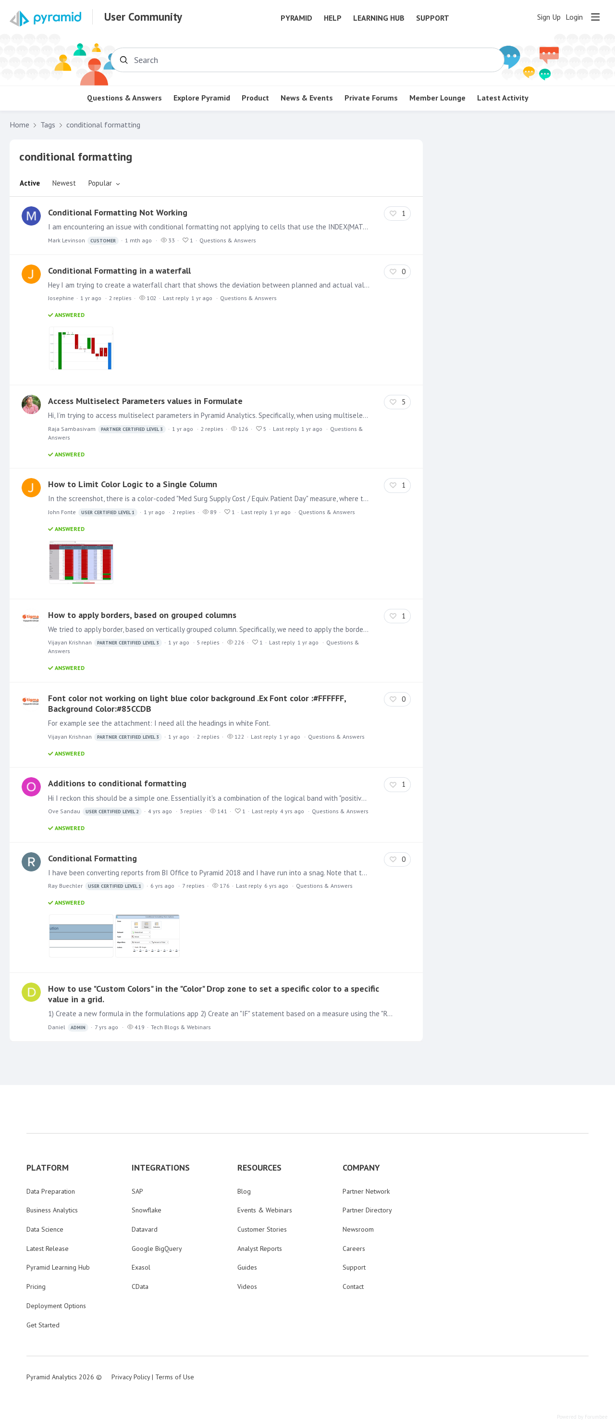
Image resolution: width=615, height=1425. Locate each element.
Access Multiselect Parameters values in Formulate (145, 400)
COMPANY (361, 1167)
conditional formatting (103, 124)
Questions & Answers (124, 97)
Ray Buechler (96, 886)
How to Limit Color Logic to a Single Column (132, 484)
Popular (100, 183)
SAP (137, 1191)
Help (333, 18)
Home (19, 124)
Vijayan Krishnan (105, 643)
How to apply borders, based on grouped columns (142, 614)
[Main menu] (595, 16)
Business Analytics (52, 1210)
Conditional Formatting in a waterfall (119, 270)
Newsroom (358, 1229)
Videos (247, 1286)
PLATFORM (47, 1167)
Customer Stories (262, 1229)
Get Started (43, 1325)
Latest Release (47, 1248)
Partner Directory (367, 1210)
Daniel (68, 1027)
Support (432, 18)
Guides (247, 1267)
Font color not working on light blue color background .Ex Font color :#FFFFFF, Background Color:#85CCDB (197, 703)
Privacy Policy (130, 1377)
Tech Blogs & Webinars (181, 1027)
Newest (64, 183)
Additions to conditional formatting (117, 783)
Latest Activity (503, 97)
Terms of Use (174, 1377)
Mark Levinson (83, 241)
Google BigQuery (157, 1248)
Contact (353, 1286)
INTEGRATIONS (161, 1167)
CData (140, 1286)
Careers (354, 1248)
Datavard (145, 1229)
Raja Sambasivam (107, 429)
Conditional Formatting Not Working (117, 212)
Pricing (36, 1286)
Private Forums (371, 97)
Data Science (44, 1229)
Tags (47, 124)
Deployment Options (56, 1305)
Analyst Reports (259, 1248)
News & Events (307, 97)
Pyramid (296, 18)
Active (30, 183)
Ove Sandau (95, 811)
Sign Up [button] (549, 17)
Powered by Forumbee (582, 1417)
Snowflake (146, 1210)
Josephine (61, 298)
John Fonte (92, 512)
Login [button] (574, 17)
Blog (244, 1191)
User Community (143, 17)
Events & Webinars (264, 1210)
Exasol (141, 1267)
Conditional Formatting (92, 858)
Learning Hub (379, 18)
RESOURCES (259, 1167)
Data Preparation (50, 1191)
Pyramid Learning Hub (58, 1267)
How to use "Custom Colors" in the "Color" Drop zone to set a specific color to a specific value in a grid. (213, 994)
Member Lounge (437, 97)
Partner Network (366, 1191)
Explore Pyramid (201, 97)
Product (255, 97)
